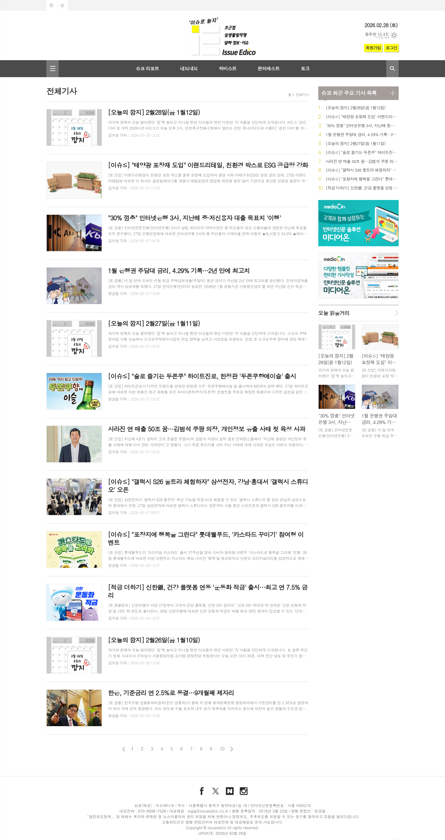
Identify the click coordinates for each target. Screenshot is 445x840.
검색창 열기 (392, 68)
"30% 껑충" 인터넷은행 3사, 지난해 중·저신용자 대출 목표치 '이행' (362, 125)
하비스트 (227, 68)
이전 (123, 749)
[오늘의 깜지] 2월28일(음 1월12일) (355, 107)
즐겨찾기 (62, 5)
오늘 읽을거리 (334, 313)
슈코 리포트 (147, 68)
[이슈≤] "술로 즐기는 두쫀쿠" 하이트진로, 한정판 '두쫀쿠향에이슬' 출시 (362, 152)
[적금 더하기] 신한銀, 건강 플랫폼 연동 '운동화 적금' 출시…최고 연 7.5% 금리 (362, 188)
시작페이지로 (51, 5)
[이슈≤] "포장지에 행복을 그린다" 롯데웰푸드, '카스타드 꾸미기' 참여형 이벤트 (362, 179)
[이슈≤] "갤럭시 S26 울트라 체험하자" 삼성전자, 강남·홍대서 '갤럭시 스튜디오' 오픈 (362, 170)
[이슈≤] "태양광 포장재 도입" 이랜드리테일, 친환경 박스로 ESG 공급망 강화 (362, 116)
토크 (305, 68)
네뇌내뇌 (188, 68)
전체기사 (302, 94)
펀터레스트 (269, 68)
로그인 (391, 48)
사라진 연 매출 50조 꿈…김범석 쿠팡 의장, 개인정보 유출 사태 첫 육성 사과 (362, 161)
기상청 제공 (382, 37)
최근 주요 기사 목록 (348, 93)
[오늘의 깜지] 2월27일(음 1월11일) (355, 143)
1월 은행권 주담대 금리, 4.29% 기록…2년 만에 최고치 (362, 134)
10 (221, 749)
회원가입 (373, 48)
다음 (231, 749)
